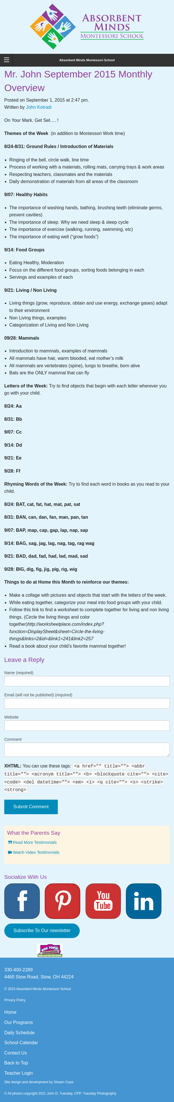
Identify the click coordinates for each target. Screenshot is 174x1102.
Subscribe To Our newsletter (42, 930)
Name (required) (18, 672)
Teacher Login (18, 1073)
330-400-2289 (18, 969)
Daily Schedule (19, 1032)
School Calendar (21, 1042)
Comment (13, 739)
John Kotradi (39, 107)
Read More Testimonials (32, 842)
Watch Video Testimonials (33, 852)
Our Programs (18, 1022)
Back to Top (16, 1062)
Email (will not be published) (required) (38, 695)
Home (10, 1012)
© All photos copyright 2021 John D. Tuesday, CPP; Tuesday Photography (60, 1093)
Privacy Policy (15, 1000)
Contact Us (15, 1052)
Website (11, 717)
